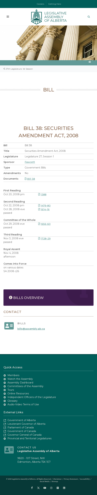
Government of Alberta (21, 420)
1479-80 (44, 205)
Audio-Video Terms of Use (23, 404)
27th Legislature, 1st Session (19, 68)
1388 (42, 194)
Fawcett (30, 162)
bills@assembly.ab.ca (31, 328)
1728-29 (44, 238)
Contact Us (26, 447)
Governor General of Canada (24, 434)
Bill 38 (30, 178)
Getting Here (54, 4)
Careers (40, 4)
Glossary (12, 400)
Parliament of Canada (20, 427)
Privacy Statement (71, 479)
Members (13, 375)
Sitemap (54, 481)
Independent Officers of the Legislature (31, 397)
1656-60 (44, 224)
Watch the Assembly (20, 378)
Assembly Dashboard (20, 382)
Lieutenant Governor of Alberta (26, 423)
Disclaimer (57, 479)
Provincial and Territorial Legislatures (29, 438)
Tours (10, 389)
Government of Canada (21, 431)
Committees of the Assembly (25, 386)
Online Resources (18, 393)
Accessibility (85, 479)
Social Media (44, 481)
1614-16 (44, 209)
